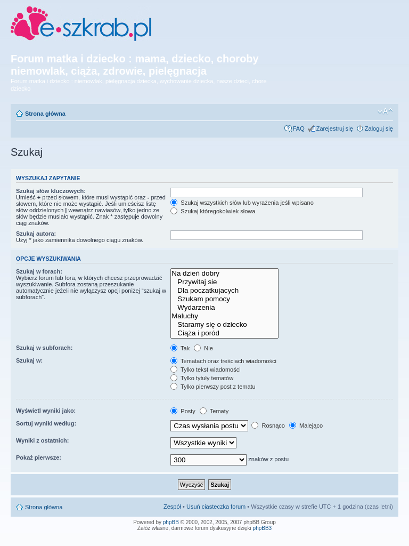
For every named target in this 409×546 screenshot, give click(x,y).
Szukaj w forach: (39, 271)
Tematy (214, 411)
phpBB (171, 522)
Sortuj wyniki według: (46, 423)
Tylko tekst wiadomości (205, 369)
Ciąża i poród (224, 333)
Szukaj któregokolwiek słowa (212, 211)
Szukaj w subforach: (44, 347)
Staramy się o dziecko (224, 324)
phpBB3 (262, 528)
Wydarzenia (224, 307)
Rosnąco (267, 425)
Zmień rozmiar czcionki (385, 111)
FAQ (299, 128)
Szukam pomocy (224, 299)
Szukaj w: (29, 360)
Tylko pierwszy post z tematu (212, 386)
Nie (203, 348)
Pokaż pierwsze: (38, 457)
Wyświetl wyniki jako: (46, 410)
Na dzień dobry (224, 273)
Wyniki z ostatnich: (42, 440)
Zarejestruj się (334, 128)
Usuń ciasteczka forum (216, 506)
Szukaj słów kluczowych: (51, 191)
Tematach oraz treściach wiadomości (223, 361)
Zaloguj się (379, 128)
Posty (182, 411)
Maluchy (224, 316)
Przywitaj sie (224, 282)
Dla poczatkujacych (224, 290)
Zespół (172, 506)
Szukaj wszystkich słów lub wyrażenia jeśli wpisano (241, 202)
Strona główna (45, 113)
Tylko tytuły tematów (201, 378)
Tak (180, 348)
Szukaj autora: (36, 233)
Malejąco (306, 425)
